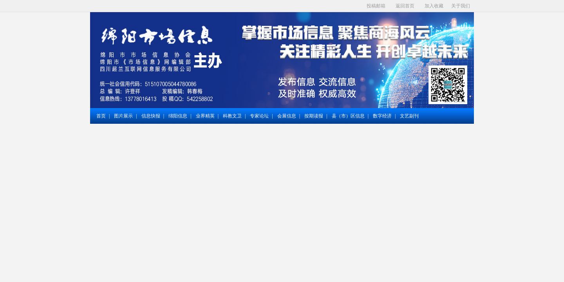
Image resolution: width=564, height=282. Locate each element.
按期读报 (313, 116)
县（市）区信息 (348, 116)
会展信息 (286, 116)
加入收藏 (434, 6)
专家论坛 (259, 116)
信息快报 (150, 116)
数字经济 (382, 116)
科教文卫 (232, 116)
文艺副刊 (409, 116)
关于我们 (460, 6)
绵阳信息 (177, 116)
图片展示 (123, 116)
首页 (101, 116)
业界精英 (205, 116)
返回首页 (405, 6)
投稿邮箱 (376, 6)
